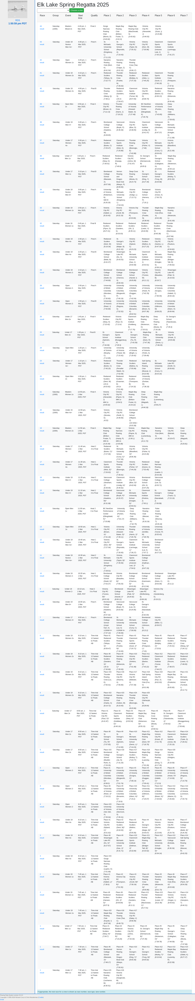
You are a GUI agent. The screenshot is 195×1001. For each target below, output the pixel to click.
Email (2, 999)
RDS (17, 20)
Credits (41, 997)
